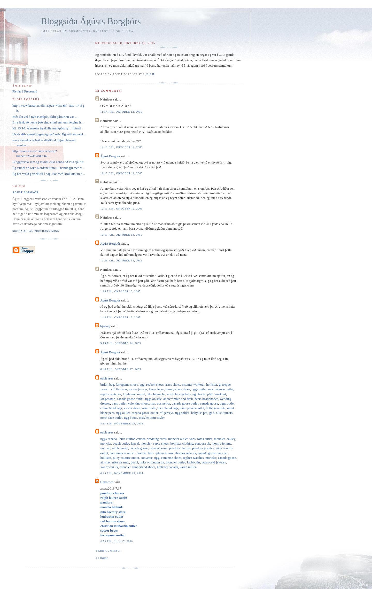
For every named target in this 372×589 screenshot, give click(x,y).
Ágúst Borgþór (110, 156)
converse (147, 458)
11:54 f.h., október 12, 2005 (121, 111)
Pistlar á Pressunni (24, 91)
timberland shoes (143, 467)
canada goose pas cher (213, 453)
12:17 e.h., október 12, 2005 (121, 173)
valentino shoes (138, 403)
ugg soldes (182, 413)
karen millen (188, 467)
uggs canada (108, 439)
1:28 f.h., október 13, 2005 (120, 291)
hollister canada (167, 467)
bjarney (105, 326)
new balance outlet (220, 389)
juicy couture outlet (126, 458)
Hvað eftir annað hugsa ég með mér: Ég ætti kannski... (49, 134)
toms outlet (204, 439)
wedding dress (157, 439)
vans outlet (119, 403)
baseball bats (145, 453)
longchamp (107, 399)
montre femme (221, 443)
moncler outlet (178, 439)
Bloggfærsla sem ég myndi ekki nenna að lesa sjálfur (47, 162)
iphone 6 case (164, 453)
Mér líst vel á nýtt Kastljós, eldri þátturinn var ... (45, 117)
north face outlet (111, 418)
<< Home (101, 558)
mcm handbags (168, 408)
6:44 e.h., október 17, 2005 (120, 369)
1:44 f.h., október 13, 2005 (120, 317)
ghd (211, 413)
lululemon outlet (134, 394)
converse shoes (171, 458)
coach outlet (121, 443)
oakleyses (106, 378)
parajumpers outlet (122, 453)
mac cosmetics (160, 403)
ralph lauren (120, 448)
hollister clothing (182, 443)
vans (192, 439)
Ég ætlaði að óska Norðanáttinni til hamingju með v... (48, 168)
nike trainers (224, 413)
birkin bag (107, 384)
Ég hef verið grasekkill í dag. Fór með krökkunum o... (48, 174)
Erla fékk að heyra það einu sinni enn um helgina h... (47, 122)
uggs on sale (153, 399)
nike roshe (149, 408)
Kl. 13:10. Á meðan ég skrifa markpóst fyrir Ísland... (47, 128)
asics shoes (172, 384)
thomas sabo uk (185, 453)
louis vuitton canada (132, 439)
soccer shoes (131, 408)
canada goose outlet (130, 399)
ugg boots (199, 394)
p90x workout (216, 394)
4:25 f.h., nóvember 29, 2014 (121, 473)
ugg (142, 384)
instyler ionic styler (152, 418)
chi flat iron (119, 389)
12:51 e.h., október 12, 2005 (121, 208)
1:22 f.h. (149, 74)
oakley (231, 439)
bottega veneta (215, 408)
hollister (211, 384)
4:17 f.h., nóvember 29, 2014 (121, 423)
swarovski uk (109, 467)
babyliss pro (199, 413)
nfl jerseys (167, 413)
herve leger (156, 389)
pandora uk (202, 443)
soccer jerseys (137, 389)
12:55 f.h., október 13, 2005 (121, 260)
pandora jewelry (203, 448)
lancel (135, 443)
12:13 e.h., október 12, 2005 (121, 147)
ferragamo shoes (127, 384)
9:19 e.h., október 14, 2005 (120, 343)
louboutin (193, 462)
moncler (219, 439)
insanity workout (193, 384)
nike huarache (155, 394)
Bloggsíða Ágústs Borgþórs (91, 21)
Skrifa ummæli (108, 550)
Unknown (106, 482)
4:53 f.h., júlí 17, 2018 (116, 541)
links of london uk (152, 462)
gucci (134, 462)
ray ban (105, 448)
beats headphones (206, 399)
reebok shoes (155, 384)
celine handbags (111, 408)
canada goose (209, 403)
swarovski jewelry (214, 462)
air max (105, 462)
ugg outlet (123, 413)
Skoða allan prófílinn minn (35, 231)
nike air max (120, 462)
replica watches (110, 394)
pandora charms (180, 448)
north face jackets (179, 394)
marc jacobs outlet (192, 408)
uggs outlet (199, 389)
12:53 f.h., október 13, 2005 (121, 234)
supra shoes (161, 443)
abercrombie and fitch (178, 399)
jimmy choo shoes (178, 389)
